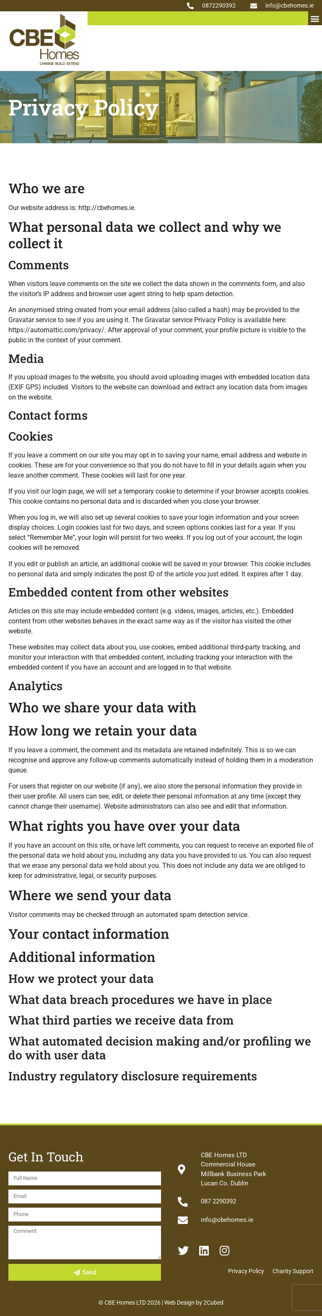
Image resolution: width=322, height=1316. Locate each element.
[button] (315, 18)
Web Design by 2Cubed (193, 1302)
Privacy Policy (246, 1271)
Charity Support (293, 1271)
